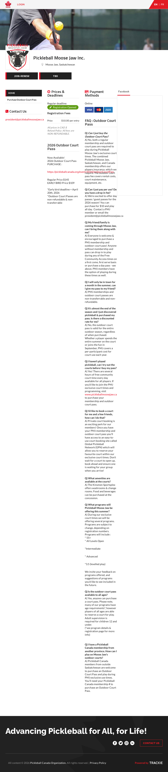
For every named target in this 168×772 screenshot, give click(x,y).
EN (155, 4)
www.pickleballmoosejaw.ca (101, 394)
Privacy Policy (98, 762)
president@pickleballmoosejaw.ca (24, 119)
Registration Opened (64, 107)
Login (21, 4)
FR (162, 4)
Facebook (123, 91)
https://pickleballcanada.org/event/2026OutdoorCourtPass (80, 171)
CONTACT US (151, 743)
